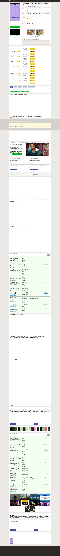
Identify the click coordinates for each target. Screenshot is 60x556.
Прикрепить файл (12, 423)
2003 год (31, 548)
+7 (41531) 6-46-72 (46, 269)
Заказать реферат (12, 91)
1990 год (21, 548)
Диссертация (25, 87)
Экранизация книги (15, 32)
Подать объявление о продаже (35, 160)
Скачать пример (26, 91)
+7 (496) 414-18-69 (46, 263)
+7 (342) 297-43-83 (46, 292)
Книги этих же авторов (14, 133)
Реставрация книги (29, 28)
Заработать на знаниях (31, 87)
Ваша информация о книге (14, 521)
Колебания (22, 534)
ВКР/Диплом (20, 87)
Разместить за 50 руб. (13, 169)
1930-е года (12, 534)
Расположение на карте (13, 271)
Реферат (11, 87)
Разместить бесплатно (34, 169)
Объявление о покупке (14, 132)
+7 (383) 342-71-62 (46, 282)
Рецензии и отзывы (13, 135)
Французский (32, 534)
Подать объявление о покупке (14, 160)
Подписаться (35, 174)
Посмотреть (32, 51)
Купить (15, 26)
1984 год (10, 548)
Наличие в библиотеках (14, 134)
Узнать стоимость (19, 91)
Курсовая (15, 87)
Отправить (36, 423)
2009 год (41, 548)
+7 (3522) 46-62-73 (46, 297)
